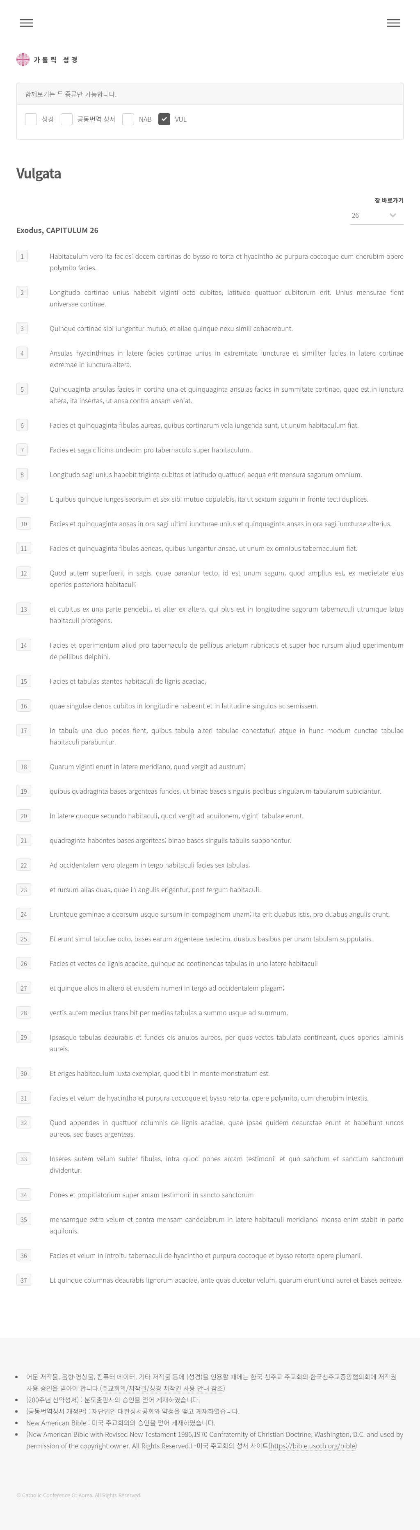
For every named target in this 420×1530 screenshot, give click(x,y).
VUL (181, 119)
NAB (145, 119)
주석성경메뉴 (26, 23)
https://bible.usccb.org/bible (312, 1445)
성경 (48, 119)
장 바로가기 (389, 200)
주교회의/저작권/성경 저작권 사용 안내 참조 (162, 1388)
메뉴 (394, 23)
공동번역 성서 (97, 119)
